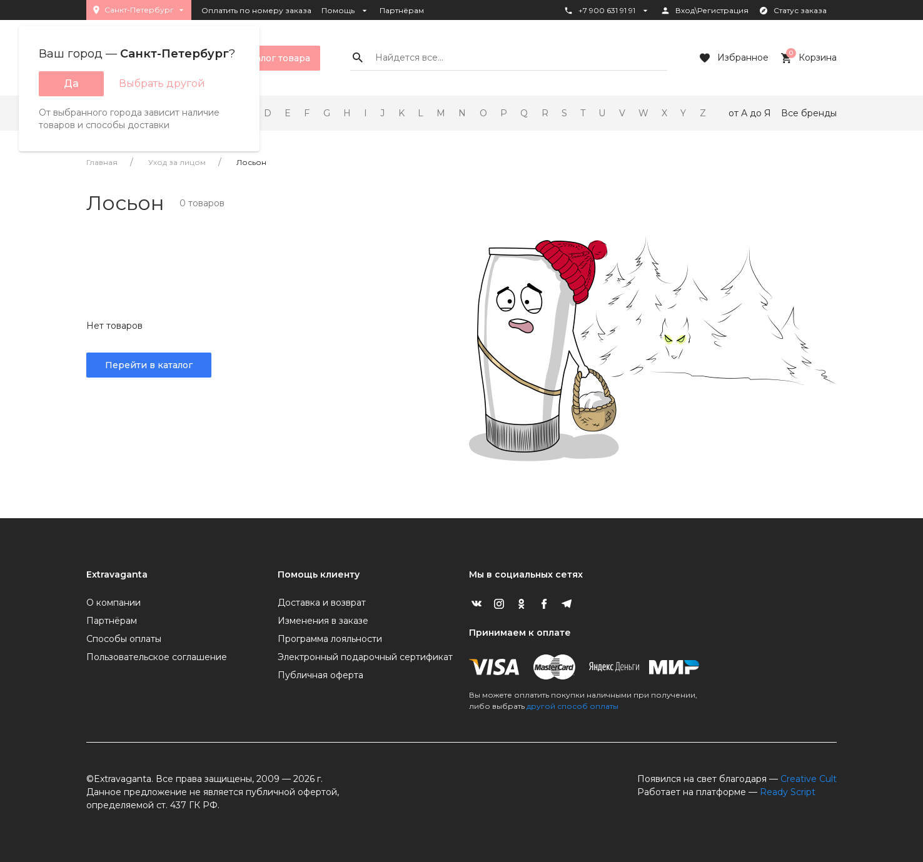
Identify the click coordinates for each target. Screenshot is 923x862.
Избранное (733, 58)
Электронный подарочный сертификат (365, 657)
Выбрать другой (162, 83)
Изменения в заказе (323, 620)
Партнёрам (402, 10)
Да (71, 83)
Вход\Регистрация (704, 11)
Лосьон (251, 162)
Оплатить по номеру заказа (256, 10)
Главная (102, 162)
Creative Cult (808, 778)
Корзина (808, 58)
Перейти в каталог (149, 365)
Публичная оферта (320, 675)
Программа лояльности (330, 638)
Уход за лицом (177, 162)
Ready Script (787, 792)
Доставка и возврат (322, 602)
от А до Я (750, 113)
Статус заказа (793, 11)
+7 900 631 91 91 (606, 11)
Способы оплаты (123, 638)
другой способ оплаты (572, 706)
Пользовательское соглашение (156, 657)
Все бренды (809, 113)
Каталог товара (265, 58)
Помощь (345, 11)
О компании (113, 602)
